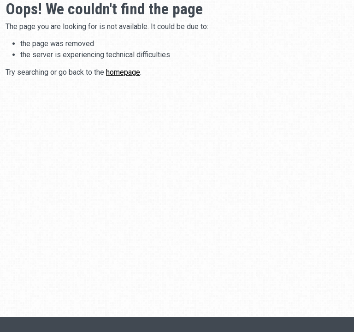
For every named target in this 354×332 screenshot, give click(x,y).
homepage (123, 72)
